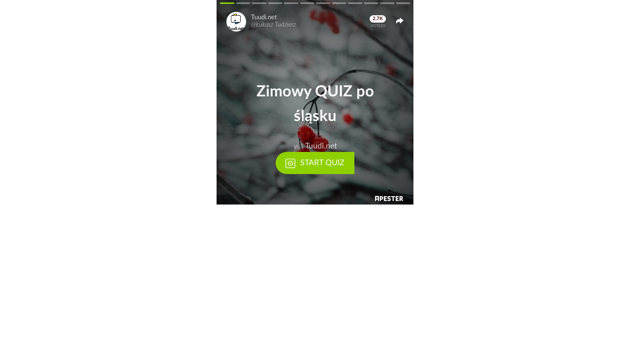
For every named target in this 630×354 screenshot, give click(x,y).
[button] (315, 102)
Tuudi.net (264, 17)
